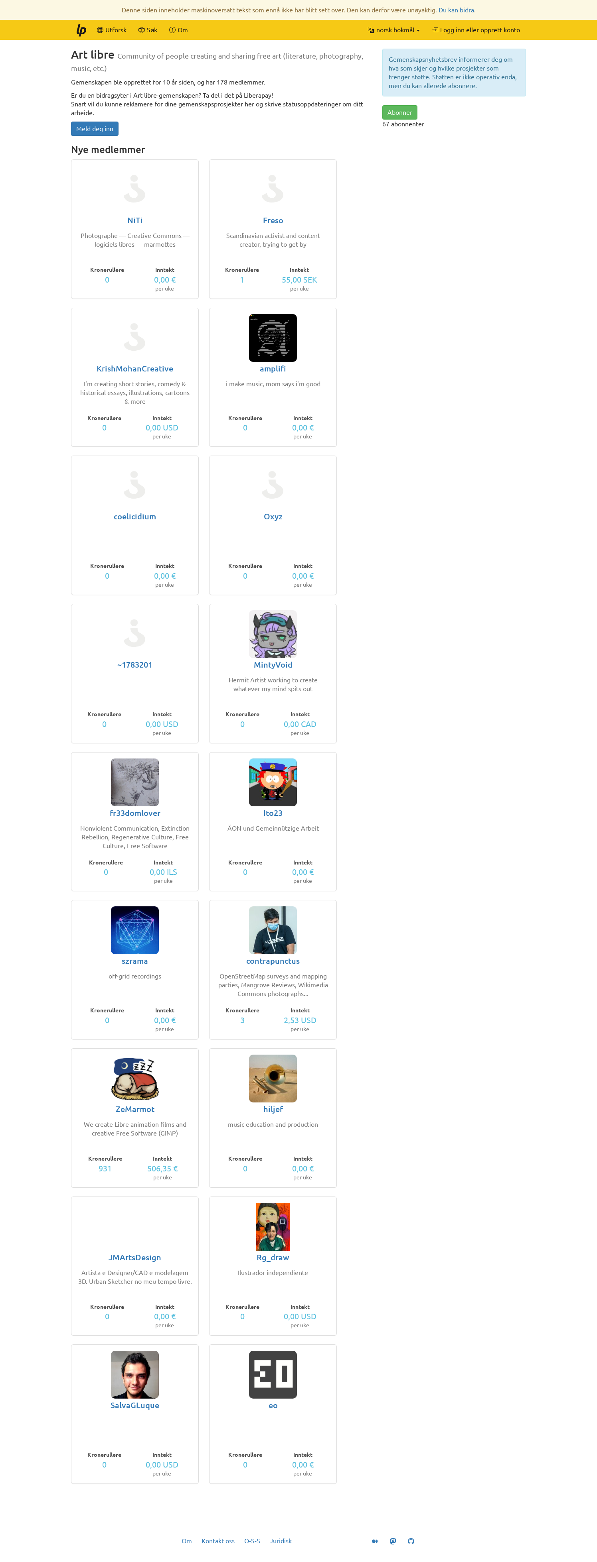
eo (273, 1405)
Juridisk (281, 1540)
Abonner (399, 112)
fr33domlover (135, 812)
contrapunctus (273, 960)
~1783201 (134, 664)
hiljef (273, 1109)
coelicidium (135, 516)
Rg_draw (273, 1257)
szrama (135, 960)
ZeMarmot (135, 1109)
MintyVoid (273, 664)
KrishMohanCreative (135, 368)
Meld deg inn (94, 128)
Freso (273, 220)
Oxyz (273, 516)
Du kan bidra (456, 10)
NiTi (135, 220)
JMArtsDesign (135, 1257)
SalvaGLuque (135, 1405)
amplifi (273, 368)
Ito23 (273, 812)
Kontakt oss (218, 1540)
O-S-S (252, 1540)
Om (187, 1540)
